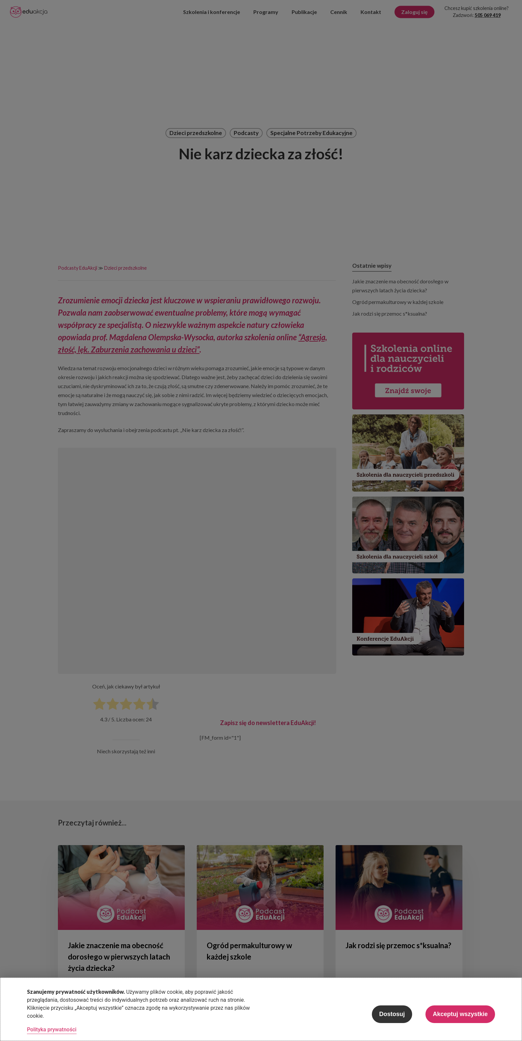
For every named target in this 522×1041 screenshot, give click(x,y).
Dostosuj (392, 1014)
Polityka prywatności (52, 1029)
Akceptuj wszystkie (460, 1014)
